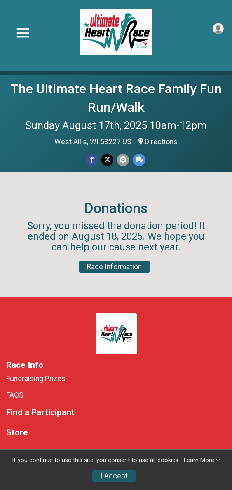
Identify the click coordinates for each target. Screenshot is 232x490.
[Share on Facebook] (92, 160)
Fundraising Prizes (36, 378)
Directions (161, 142)
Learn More (199, 460)
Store (17, 432)
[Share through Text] (139, 160)
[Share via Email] (123, 160)
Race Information (114, 267)
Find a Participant (40, 412)
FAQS (14, 395)
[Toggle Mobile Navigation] (22, 33)
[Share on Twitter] (107, 160)
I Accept (114, 476)
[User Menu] (218, 28)
